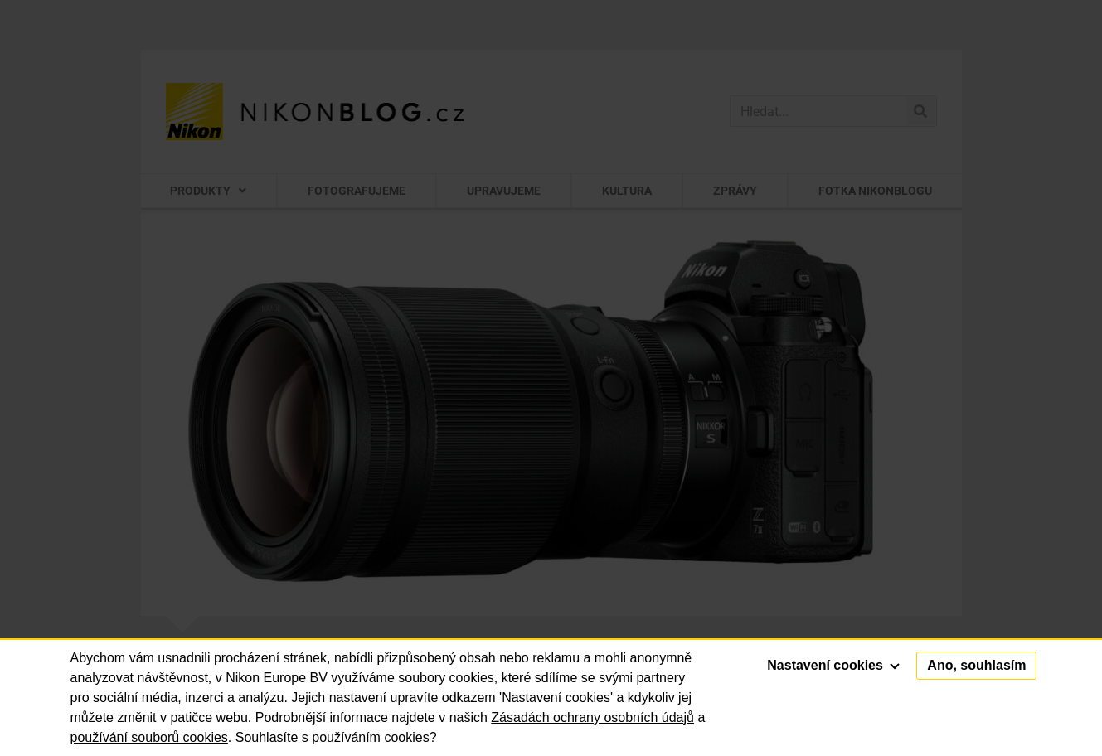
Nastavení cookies (833, 665)
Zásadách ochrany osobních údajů (592, 717)
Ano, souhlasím (976, 665)
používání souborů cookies (149, 737)
